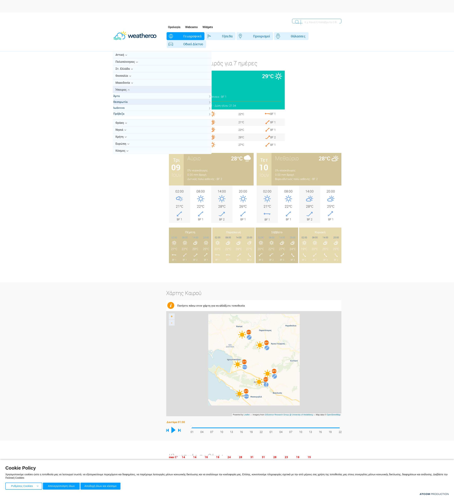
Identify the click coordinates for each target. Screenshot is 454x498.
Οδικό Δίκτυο (295, 36)
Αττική (119, 57)
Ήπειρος (120, 92)
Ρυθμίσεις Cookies (22, 485)
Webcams (191, 27)
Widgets (208, 27)
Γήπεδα (210, 36)
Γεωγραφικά (184, 36)
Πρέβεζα (122, 116)
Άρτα (120, 98)
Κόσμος (120, 153)
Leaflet (247, 407)
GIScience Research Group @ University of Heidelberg (289, 407)
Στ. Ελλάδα (122, 71)
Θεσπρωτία (124, 104)
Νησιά (119, 132)
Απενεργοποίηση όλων (62, 485)
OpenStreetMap (333, 407)
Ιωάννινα (122, 110)
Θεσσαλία (121, 78)
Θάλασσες (265, 36)
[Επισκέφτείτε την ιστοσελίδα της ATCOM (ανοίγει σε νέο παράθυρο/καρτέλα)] (434, 494)
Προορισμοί (236, 36)
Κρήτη (119, 139)
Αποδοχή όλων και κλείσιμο (104, 485)
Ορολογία (174, 27)
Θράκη (119, 125)
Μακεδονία (122, 85)
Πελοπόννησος (125, 64)
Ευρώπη (120, 146)
